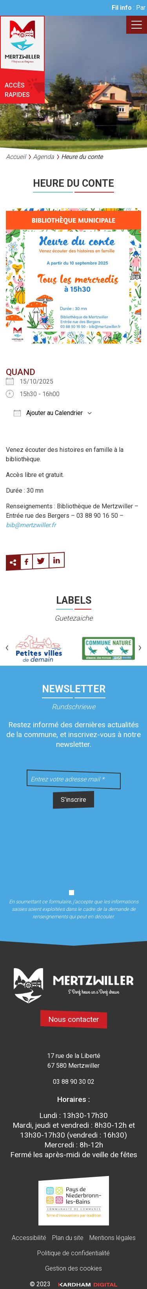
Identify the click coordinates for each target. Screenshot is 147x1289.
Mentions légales (112, 1238)
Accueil (16, 156)
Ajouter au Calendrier (48, 413)
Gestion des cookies (73, 1268)
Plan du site (67, 1238)
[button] (7, 648)
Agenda (43, 156)
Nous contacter (73, 1019)
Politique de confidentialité (73, 1253)
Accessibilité (29, 1238)
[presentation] (74, 844)
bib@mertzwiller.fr (31, 525)
